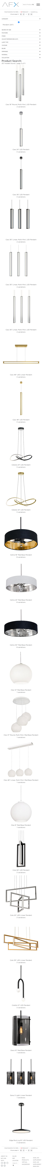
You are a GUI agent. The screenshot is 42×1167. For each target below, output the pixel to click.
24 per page (13, 14)
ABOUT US (4, 1156)
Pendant (24, 12)
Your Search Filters (11, 12)
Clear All (34, 12)
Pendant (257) (8, 25)
